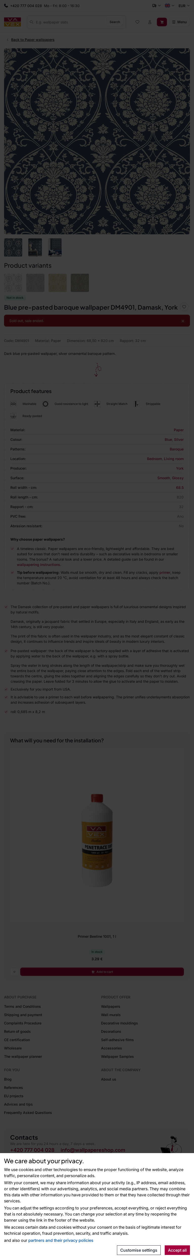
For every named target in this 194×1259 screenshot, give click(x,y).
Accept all (177, 1250)
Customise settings (138, 1250)
